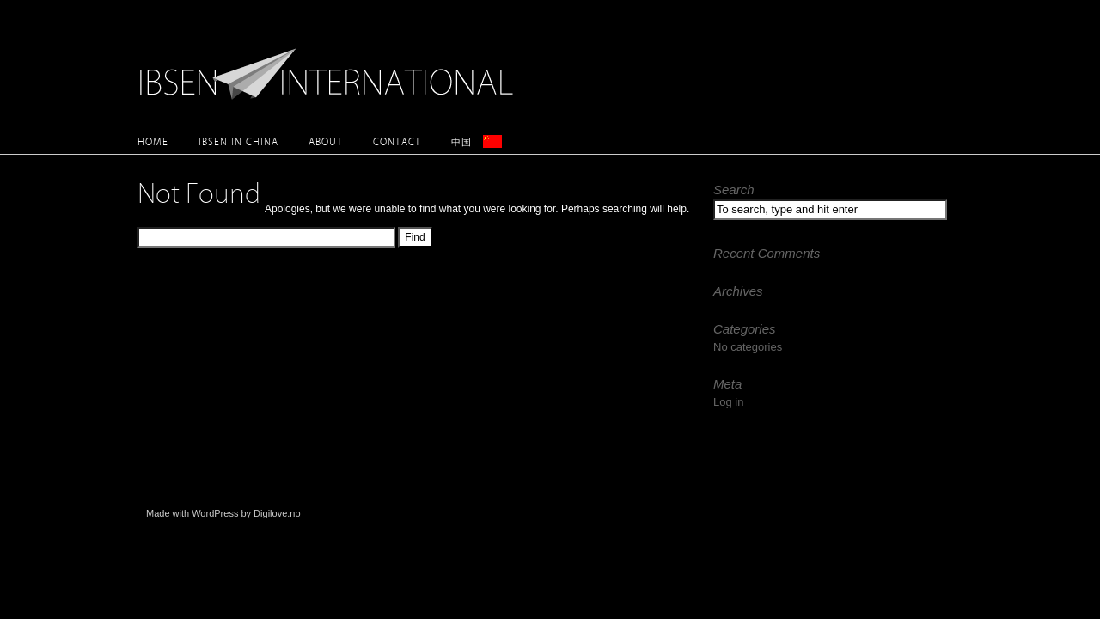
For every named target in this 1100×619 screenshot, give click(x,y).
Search (734, 189)
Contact (397, 141)
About (326, 141)
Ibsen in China (238, 141)
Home (153, 141)
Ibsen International (331, 64)
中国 (461, 141)
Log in (728, 401)
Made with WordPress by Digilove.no (223, 513)
